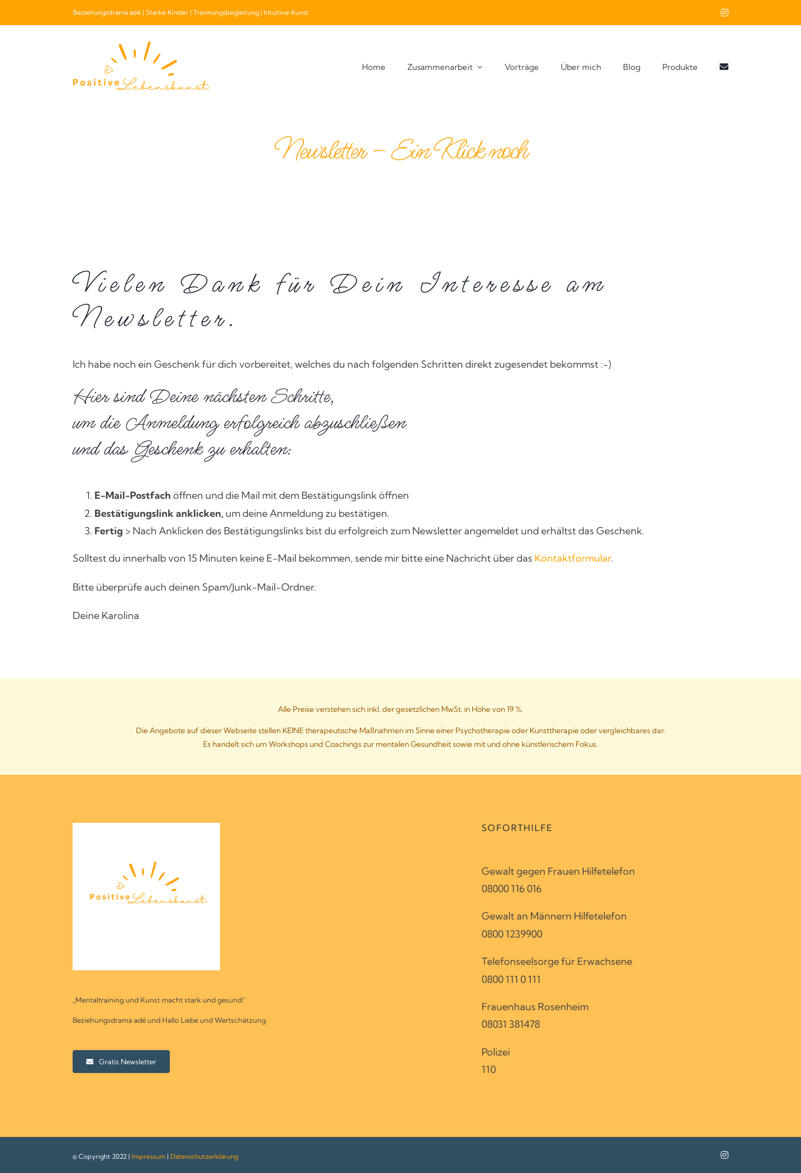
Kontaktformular (573, 558)
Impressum (148, 1156)
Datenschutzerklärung (204, 1156)
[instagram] (724, 12)
